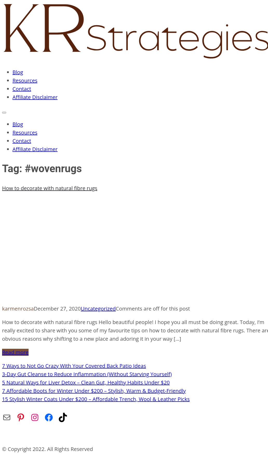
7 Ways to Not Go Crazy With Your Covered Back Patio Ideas (74, 365)
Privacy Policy (111, 435)
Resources (24, 80)
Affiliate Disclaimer (35, 97)
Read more (15, 352)
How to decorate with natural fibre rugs (49, 188)
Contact (21, 88)
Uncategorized (98, 308)
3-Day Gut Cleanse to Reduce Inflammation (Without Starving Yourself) (87, 374)
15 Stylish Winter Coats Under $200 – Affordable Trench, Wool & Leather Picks (96, 399)
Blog (17, 72)
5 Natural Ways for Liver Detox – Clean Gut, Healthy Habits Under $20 (86, 382)
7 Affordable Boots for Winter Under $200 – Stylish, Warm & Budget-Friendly (94, 390)
